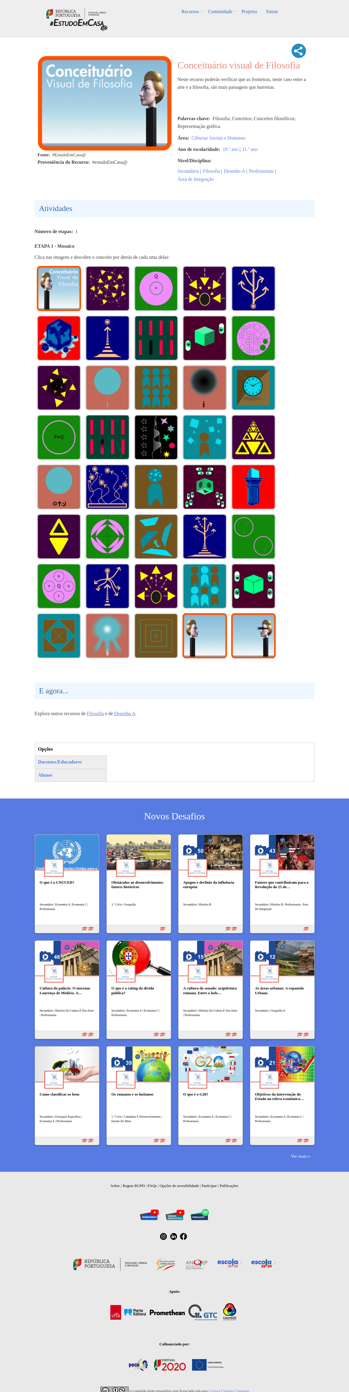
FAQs (152, 1185)
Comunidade (220, 11)
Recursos (190, 11)
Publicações (229, 1185)
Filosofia (211, 171)
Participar (209, 1185)
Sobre (115, 1185)
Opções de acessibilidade (179, 1185)
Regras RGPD (134, 1185)
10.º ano (230, 149)
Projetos (249, 11)
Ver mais (299, 1156)
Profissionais (261, 171)
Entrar (272, 11)
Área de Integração (196, 179)
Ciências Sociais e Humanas (218, 137)
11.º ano (249, 149)
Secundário (188, 171)
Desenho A (234, 171)
